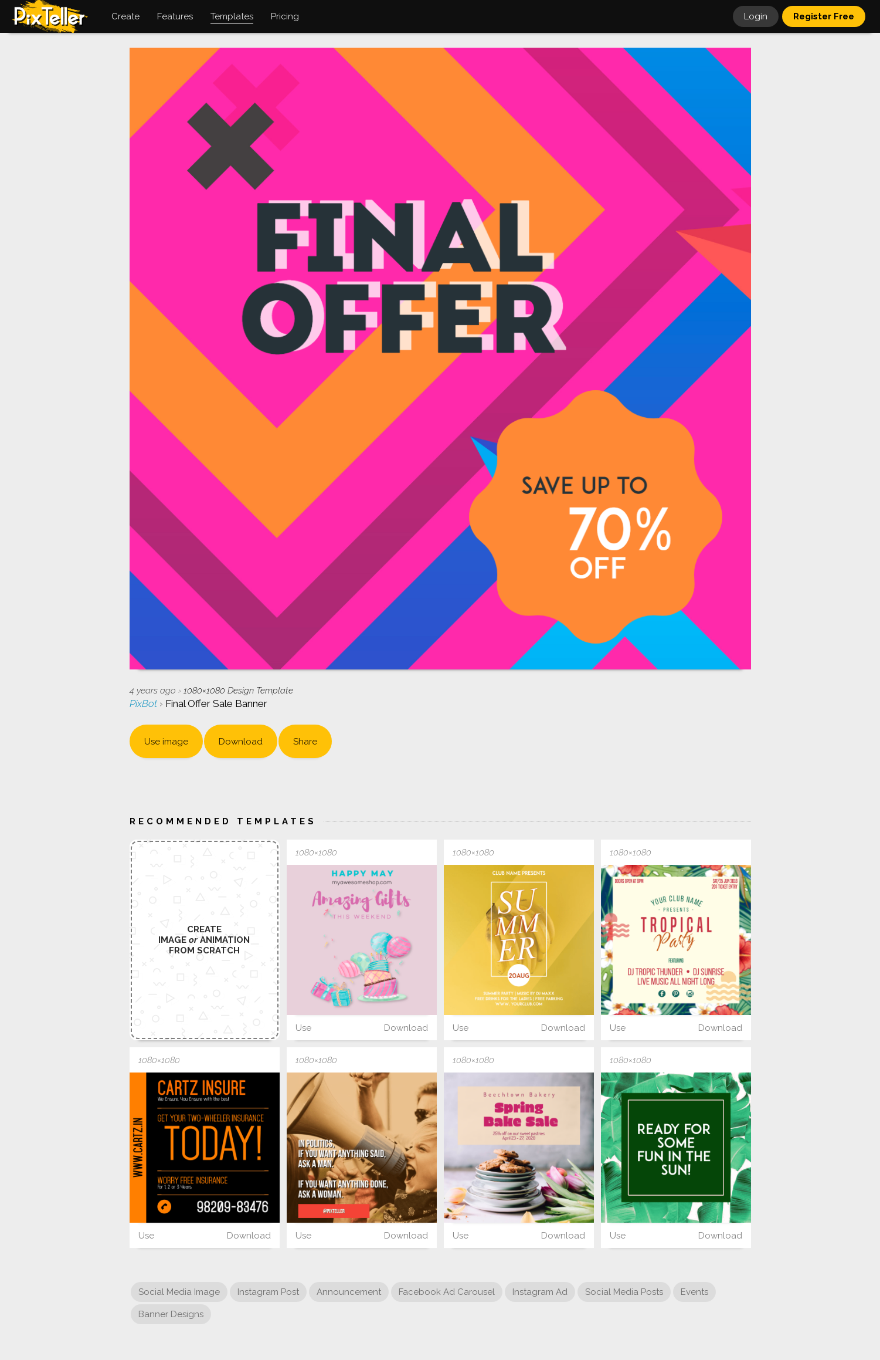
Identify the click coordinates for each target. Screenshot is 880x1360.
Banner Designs (170, 1314)
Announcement (349, 1292)
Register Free (823, 16)
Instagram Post (268, 1292)
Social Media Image (179, 1292)
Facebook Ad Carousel (447, 1292)
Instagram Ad (540, 1292)
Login (755, 16)
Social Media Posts (624, 1292)
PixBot (144, 703)
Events (694, 1292)
